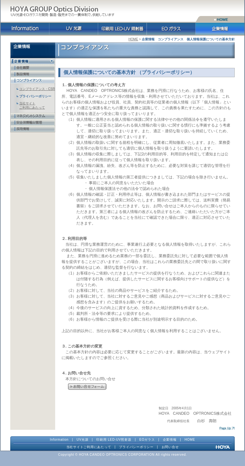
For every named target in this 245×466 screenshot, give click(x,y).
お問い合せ (170, 447)
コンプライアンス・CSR (37, 89)
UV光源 (83, 439)
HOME (133, 39)
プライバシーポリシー (136, 447)
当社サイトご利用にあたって (88, 447)
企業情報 (170, 439)
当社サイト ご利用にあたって (32, 105)
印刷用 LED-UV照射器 (113, 439)
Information (59, 439)
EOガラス (147, 439)
